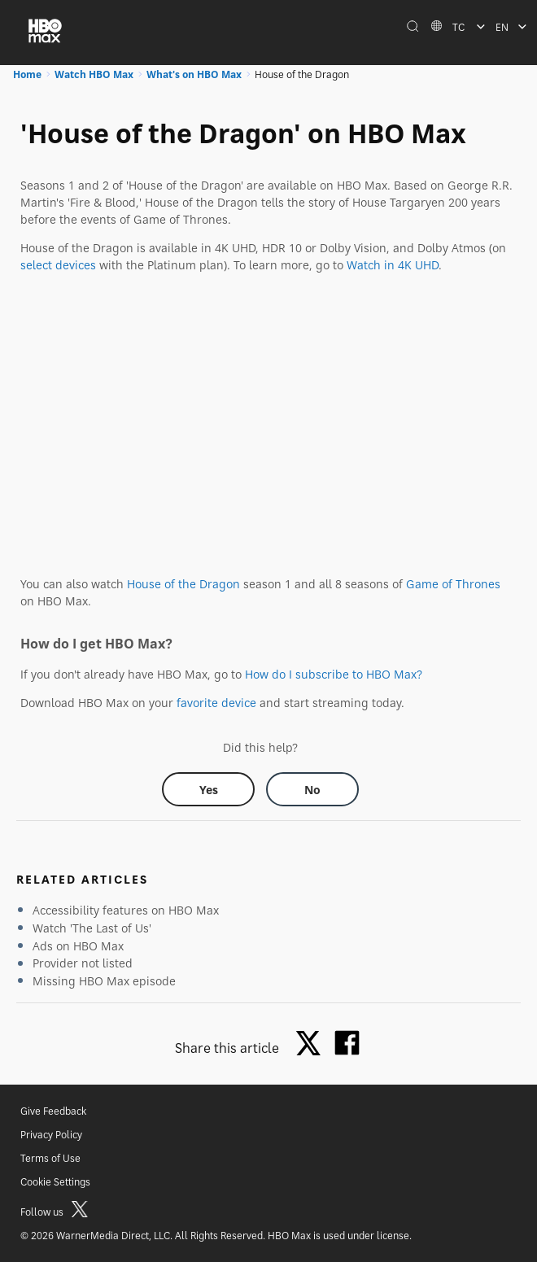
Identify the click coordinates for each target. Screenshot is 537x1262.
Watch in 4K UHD (393, 265)
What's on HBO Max (194, 74)
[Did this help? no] (312, 789)
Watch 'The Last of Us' (92, 928)
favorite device (216, 702)
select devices (58, 265)
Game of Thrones (453, 584)
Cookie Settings (55, 1182)
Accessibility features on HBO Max (126, 910)
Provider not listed (83, 963)
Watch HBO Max (94, 74)
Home (27, 74)
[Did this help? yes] (208, 789)
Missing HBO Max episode (104, 981)
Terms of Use (50, 1158)
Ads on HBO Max (78, 946)
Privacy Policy (51, 1135)
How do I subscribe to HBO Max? (333, 674)
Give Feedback (53, 1111)
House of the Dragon (183, 584)
